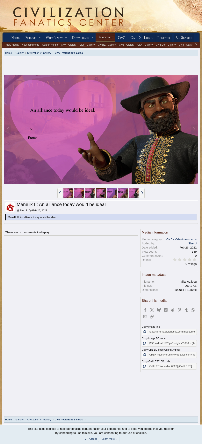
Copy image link (151, 326)
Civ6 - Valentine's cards (181, 239)
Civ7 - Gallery (68, 44)
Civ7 (121, 38)
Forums (30, 38)
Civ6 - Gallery (87, 44)
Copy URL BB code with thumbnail (161, 349)
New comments (30, 44)
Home (15, 38)
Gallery (105, 37)
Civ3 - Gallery (186, 44)
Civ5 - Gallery (126, 44)
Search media (50, 44)
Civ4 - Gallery (145, 44)
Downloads (80, 38)
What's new (54, 38)
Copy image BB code (153, 338)
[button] (40, 38)
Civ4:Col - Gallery (166, 44)
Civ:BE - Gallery (107, 44)
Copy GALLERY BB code (156, 360)
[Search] (184, 38)
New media (12, 44)
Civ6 (134, 38)
